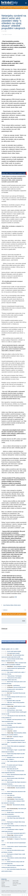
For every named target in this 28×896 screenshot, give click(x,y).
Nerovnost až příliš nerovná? (19, 687)
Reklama (3, 885)
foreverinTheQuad (17, 797)
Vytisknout (4, 610)
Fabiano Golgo (10, 706)
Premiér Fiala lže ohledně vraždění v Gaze (16, 785)
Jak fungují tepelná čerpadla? (13, 653)
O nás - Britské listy (5, 880)
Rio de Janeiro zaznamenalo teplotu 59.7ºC (16, 833)
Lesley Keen (9, 685)
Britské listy (11, 3)
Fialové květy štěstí (19, 799)
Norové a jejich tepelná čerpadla (14, 651)
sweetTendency (16, 685)
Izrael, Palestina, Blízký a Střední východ (12, 605)
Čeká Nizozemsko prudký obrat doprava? (16, 740)
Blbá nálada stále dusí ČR (12, 768)
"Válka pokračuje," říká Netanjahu (14, 676)
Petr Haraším (10, 839)
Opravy (2, 883)
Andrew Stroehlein (11, 787)
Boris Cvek (9, 655)
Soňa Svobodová (10, 799)
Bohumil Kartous (10, 662)
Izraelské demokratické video (13, 816)
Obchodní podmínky (5, 886)
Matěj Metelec (10, 666)
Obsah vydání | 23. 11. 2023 (9, 649)
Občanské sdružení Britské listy (16, 890)
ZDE (15, 597)
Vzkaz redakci (15, 882)
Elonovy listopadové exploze (20, 666)
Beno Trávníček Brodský (12, 808)
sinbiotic (15, 730)
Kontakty (3, 882)
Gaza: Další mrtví (10, 795)
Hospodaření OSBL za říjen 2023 (14, 700)
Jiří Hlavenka (10, 687)
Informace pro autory (17, 883)
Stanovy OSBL (16, 880)
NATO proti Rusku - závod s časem (14, 710)
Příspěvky (15, 885)
